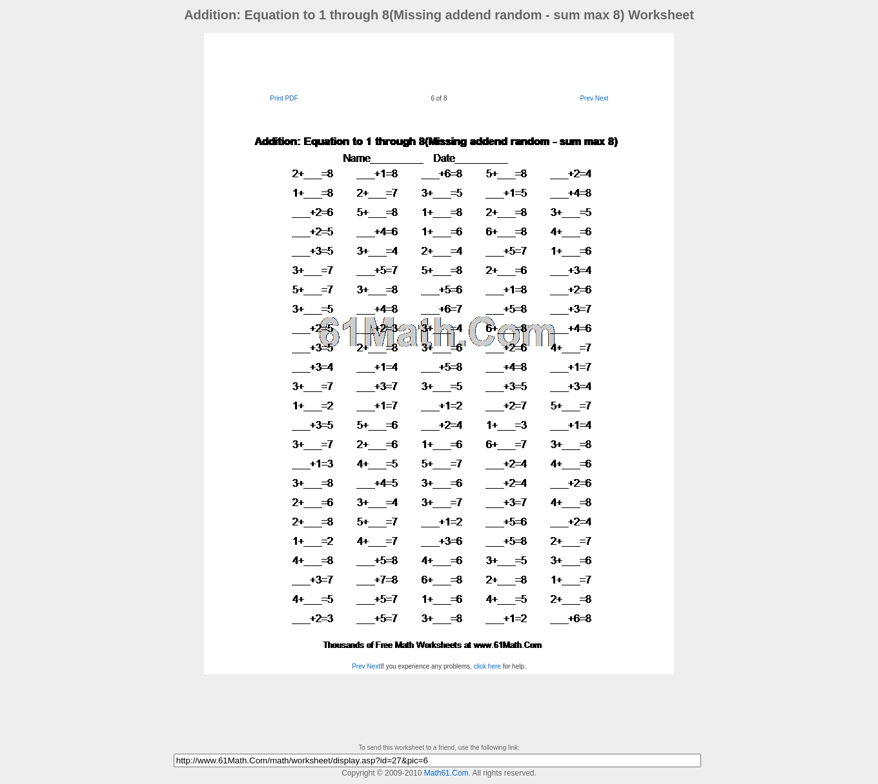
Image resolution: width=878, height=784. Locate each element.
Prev (586, 98)
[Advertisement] (439, 62)
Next (602, 98)
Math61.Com (446, 773)
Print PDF (284, 98)
